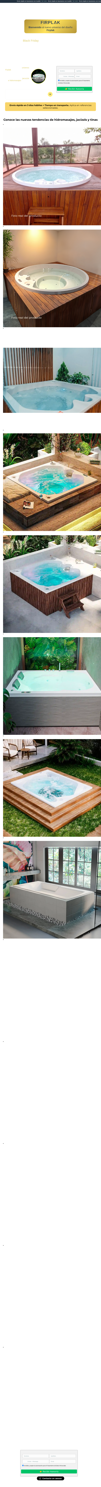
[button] (52, 177)
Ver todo (79, 1)
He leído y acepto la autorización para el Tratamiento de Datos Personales (45, 1467)
